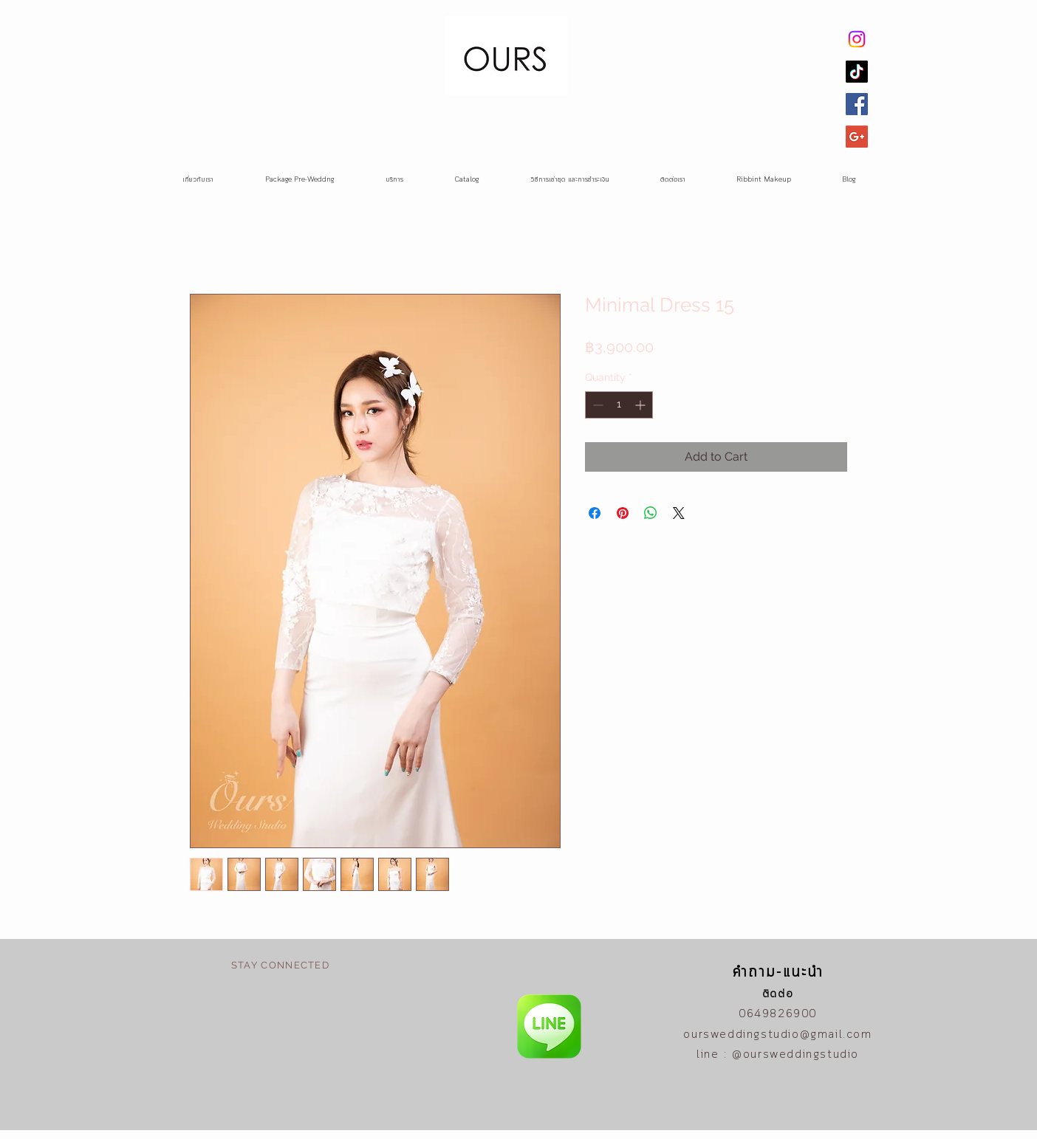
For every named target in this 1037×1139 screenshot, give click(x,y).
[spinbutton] (619, 405)
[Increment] (641, 405)
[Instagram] (857, 39)
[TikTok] (857, 72)
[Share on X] (679, 513)
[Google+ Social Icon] (857, 136)
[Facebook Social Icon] (857, 104)
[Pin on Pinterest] (623, 513)
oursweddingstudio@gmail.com (777, 1035)
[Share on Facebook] (594, 513)
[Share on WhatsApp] (651, 513)
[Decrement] (596, 405)
